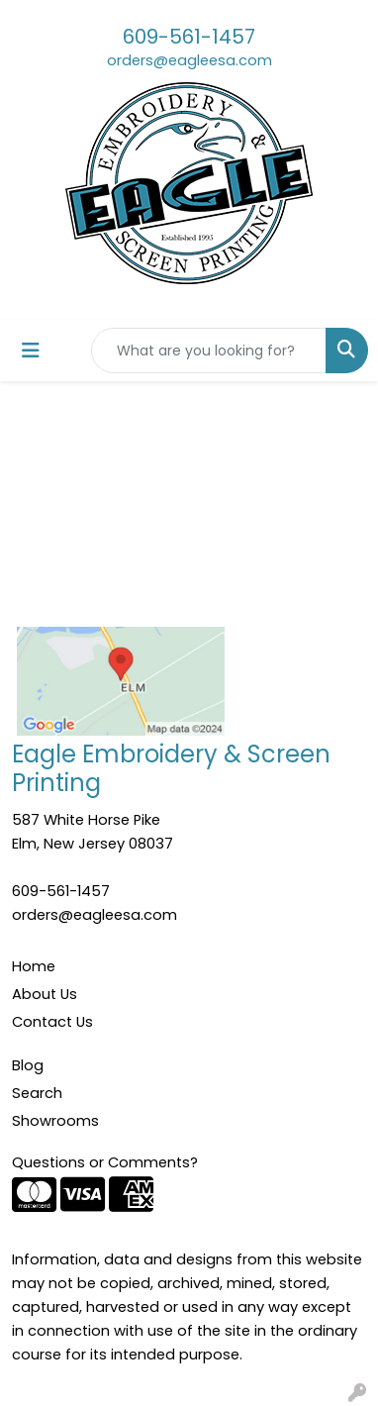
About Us (44, 994)
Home (33, 966)
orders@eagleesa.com (189, 60)
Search (37, 1093)
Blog (28, 1065)
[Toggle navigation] (30, 350)
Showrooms (55, 1121)
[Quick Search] (209, 350)
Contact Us (52, 1022)
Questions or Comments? (105, 1162)
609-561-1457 (189, 36)
